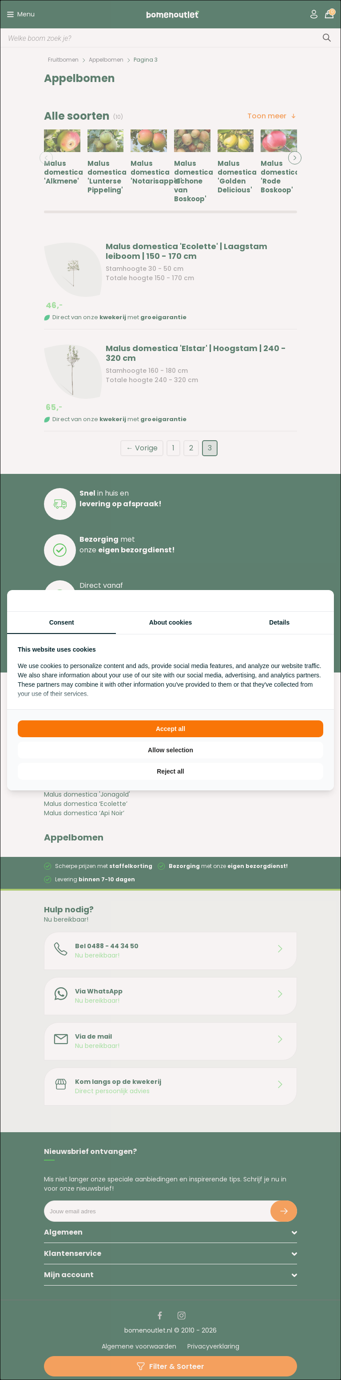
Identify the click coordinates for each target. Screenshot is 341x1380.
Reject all (170, 771)
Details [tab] (279, 622)
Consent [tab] (61, 622)
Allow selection (170, 750)
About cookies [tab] (170, 622)
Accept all (170, 728)
